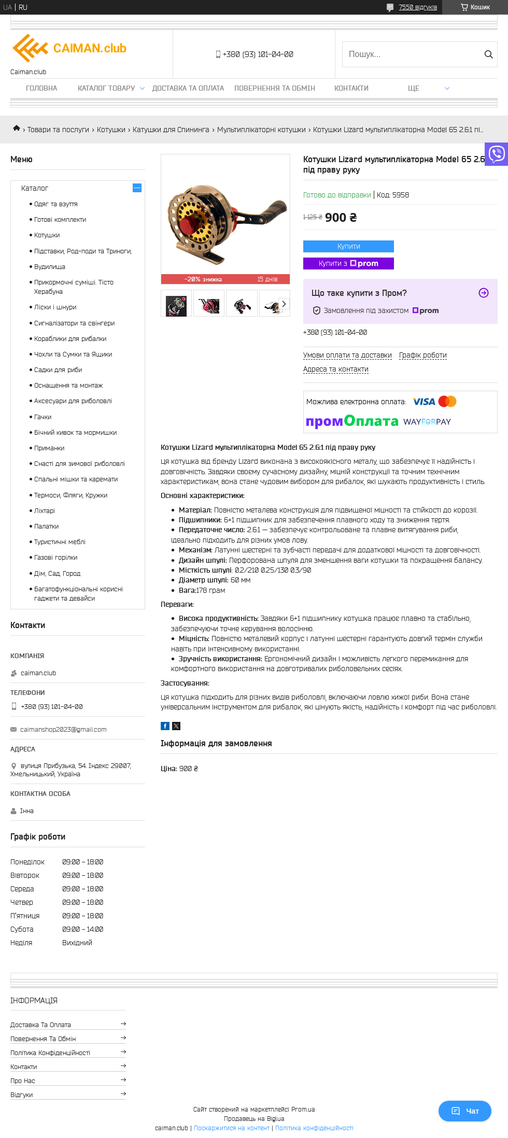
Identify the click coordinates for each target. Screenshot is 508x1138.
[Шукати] (488, 54)
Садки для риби (58, 370)
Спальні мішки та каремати (76, 479)
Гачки (42, 417)
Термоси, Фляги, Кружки (70, 495)
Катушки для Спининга (171, 129)
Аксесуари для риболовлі (73, 401)
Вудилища (49, 267)
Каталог (34, 188)
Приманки (49, 448)
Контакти (351, 88)
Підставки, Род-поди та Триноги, (83, 251)
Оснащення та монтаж (68, 385)
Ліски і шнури (55, 307)
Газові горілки (55, 557)
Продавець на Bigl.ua (254, 1118)
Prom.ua (303, 1109)
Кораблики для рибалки (70, 339)
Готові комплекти (60, 219)
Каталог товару (106, 88)
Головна (41, 88)
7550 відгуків (418, 7)
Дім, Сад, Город (57, 573)
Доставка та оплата (188, 88)
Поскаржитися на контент (232, 1128)
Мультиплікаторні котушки (261, 129)
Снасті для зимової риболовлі (79, 463)
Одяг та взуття (56, 204)
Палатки (46, 526)
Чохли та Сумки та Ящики (73, 354)
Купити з (348, 263)
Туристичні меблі (60, 542)
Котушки (111, 129)
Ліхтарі (44, 511)
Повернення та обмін (274, 88)
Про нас (22, 1081)
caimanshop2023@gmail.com (63, 729)
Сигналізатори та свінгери (74, 323)
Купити (348, 246)
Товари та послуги (58, 129)
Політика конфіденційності (50, 1053)
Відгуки (21, 1095)
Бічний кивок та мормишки (75, 432)
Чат (465, 1111)
